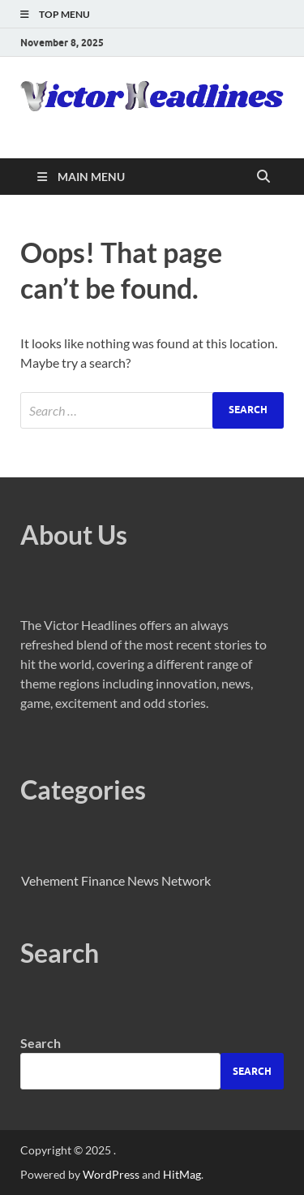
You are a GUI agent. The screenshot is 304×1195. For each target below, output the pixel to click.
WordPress (111, 1174)
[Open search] (263, 177)
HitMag (182, 1174)
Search (40, 1042)
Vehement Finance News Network (116, 880)
